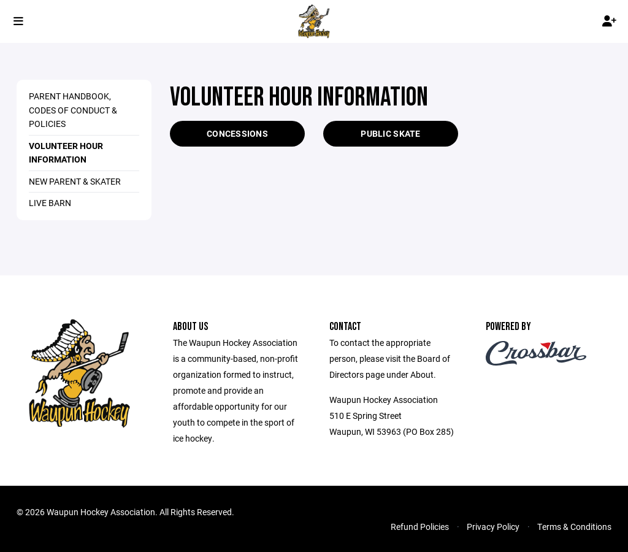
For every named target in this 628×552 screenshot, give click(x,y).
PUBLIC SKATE (390, 133)
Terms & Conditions (574, 526)
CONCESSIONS (237, 133)
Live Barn (50, 203)
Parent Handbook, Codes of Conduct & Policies (73, 109)
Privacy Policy (493, 526)
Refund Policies (420, 526)
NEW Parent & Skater (75, 181)
